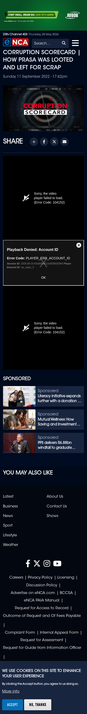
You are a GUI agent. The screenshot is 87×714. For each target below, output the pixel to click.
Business (10, 506)
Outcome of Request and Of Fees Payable (42, 616)
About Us (55, 497)
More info (10, 691)
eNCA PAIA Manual (41, 600)
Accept (12, 704)
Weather (10, 545)
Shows (52, 516)
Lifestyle (10, 535)
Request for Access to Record (41, 608)
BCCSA (66, 593)
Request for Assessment (41, 640)
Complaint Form (20, 633)
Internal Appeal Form (59, 633)
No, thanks (37, 704)
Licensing (65, 578)
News (8, 516)
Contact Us (57, 506)
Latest (8, 497)
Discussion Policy (41, 585)
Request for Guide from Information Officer (42, 648)
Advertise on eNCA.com (33, 593)
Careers (16, 578)
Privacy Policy (40, 578)
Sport (8, 526)
